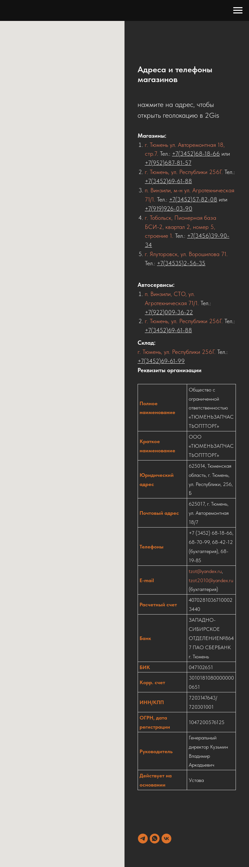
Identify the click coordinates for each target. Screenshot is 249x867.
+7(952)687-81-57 (168, 162)
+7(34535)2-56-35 (181, 263)
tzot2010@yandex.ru (211, 580)
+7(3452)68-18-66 (196, 153)
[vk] (166, 838)
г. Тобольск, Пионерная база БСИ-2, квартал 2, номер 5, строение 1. (180, 226)
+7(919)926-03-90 (168, 208)
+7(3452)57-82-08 (193, 199)
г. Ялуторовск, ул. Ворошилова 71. (186, 254)
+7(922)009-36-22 (169, 312)
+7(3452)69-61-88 (168, 181)
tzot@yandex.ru (205, 571)
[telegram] (143, 838)
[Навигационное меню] (237, 10)
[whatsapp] (155, 838)
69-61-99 (173, 360)
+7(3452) (149, 360)
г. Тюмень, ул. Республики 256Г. (184, 171)
